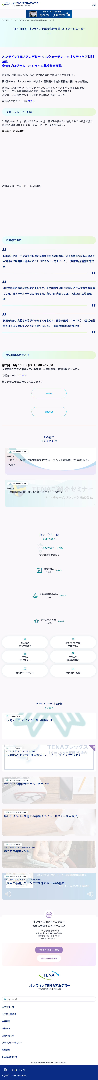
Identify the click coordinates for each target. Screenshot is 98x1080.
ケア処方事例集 (9, 1014)
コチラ (31, 101)
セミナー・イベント (11, 20)
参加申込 (49, 411)
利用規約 (6, 1049)
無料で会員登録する (49, 958)
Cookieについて (9, 1056)
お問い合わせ (8, 1035)
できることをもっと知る (49, 950)
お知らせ (6, 1028)
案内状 (49, 393)
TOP (3, 20)
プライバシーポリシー (12, 1042)
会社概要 (6, 1021)
